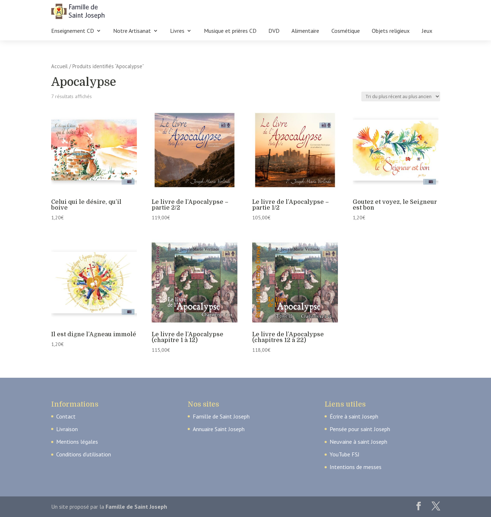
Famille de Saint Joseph (221, 416)
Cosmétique (345, 31)
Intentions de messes (355, 466)
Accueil (59, 66)
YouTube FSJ (345, 454)
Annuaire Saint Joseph (219, 429)
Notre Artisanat (132, 31)
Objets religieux (391, 31)
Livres (177, 31)
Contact (66, 416)
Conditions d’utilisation (83, 454)
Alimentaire (305, 31)
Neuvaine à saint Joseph (358, 441)
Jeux (427, 31)
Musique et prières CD (230, 31)
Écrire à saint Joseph (354, 416)
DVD (274, 31)
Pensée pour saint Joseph (360, 429)
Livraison (67, 429)
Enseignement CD (72, 31)
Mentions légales (77, 441)
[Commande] (400, 96)
